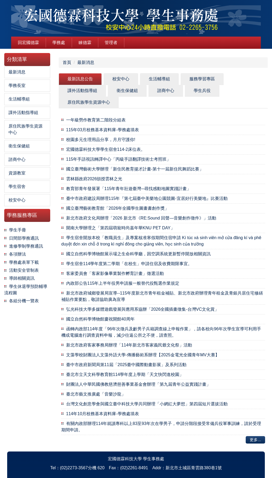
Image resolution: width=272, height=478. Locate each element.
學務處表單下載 (24, 262)
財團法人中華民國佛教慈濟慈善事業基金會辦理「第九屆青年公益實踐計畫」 (138, 384)
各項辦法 (17, 254)
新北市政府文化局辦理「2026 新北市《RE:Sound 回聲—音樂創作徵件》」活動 (141, 218)
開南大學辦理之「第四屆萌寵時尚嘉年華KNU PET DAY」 (120, 228)
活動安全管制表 (24, 270)
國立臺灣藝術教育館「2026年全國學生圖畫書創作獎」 (117, 208)
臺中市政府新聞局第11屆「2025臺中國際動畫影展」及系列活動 (126, 364)
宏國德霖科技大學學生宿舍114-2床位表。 (105, 149)
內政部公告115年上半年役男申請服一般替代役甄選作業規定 (123, 283)
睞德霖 (85, 42)
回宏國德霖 (28, 42)
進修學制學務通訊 (26, 246)
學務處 (58, 42)
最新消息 (85, 62)
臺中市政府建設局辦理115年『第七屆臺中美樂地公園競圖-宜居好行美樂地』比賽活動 (147, 198)
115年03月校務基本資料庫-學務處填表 (102, 130)
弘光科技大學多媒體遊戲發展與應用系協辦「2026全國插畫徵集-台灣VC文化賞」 (142, 309)
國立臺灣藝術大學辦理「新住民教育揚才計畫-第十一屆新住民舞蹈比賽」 (134, 169)
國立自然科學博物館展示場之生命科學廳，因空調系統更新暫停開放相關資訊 (138, 254)
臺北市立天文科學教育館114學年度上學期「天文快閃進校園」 (125, 374)
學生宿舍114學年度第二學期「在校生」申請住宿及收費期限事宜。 (129, 263)
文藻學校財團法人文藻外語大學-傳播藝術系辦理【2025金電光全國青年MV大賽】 (142, 355)
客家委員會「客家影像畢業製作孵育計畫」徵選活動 (115, 273)
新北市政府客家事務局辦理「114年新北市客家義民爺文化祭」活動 (129, 345)
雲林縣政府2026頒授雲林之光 (94, 179)
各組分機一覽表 (24, 301)
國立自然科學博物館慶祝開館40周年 (100, 319)
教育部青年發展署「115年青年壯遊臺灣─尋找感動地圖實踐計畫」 (128, 188)
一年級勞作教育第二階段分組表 (96, 120)
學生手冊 (17, 230)
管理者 (111, 42)
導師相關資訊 (22, 278)
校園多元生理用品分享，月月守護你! (100, 139)
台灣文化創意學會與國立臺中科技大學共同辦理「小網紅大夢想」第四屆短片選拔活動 (147, 404)
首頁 (67, 62)
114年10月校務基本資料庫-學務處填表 (102, 413)
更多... (255, 439)
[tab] (80, 79)
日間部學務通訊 (24, 238)
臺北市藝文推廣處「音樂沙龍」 (96, 394)
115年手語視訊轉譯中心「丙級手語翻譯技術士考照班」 (118, 159)
